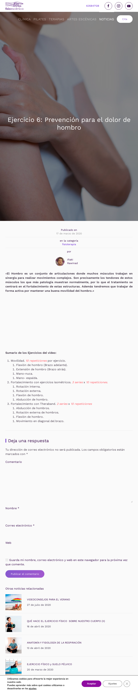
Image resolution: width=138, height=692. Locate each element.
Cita (124, 19)
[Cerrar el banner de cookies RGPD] (127, 683)
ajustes (32, 688)
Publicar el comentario (25, 576)
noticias (106, 19)
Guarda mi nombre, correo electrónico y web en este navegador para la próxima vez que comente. (66, 565)
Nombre (12, 510)
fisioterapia (69, 244)
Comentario (13, 464)
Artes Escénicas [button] (81, 19)
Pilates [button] (39, 19)
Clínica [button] (24, 19)
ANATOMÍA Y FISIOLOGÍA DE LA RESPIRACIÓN (54, 645)
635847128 (92, 5)
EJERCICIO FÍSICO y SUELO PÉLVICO (49, 666)
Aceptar (91, 683)
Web (8, 545)
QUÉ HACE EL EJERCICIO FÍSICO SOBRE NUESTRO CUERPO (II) (66, 623)
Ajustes (112, 683)
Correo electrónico (19, 528)
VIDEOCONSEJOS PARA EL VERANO (48, 602)
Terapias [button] (56, 19)
